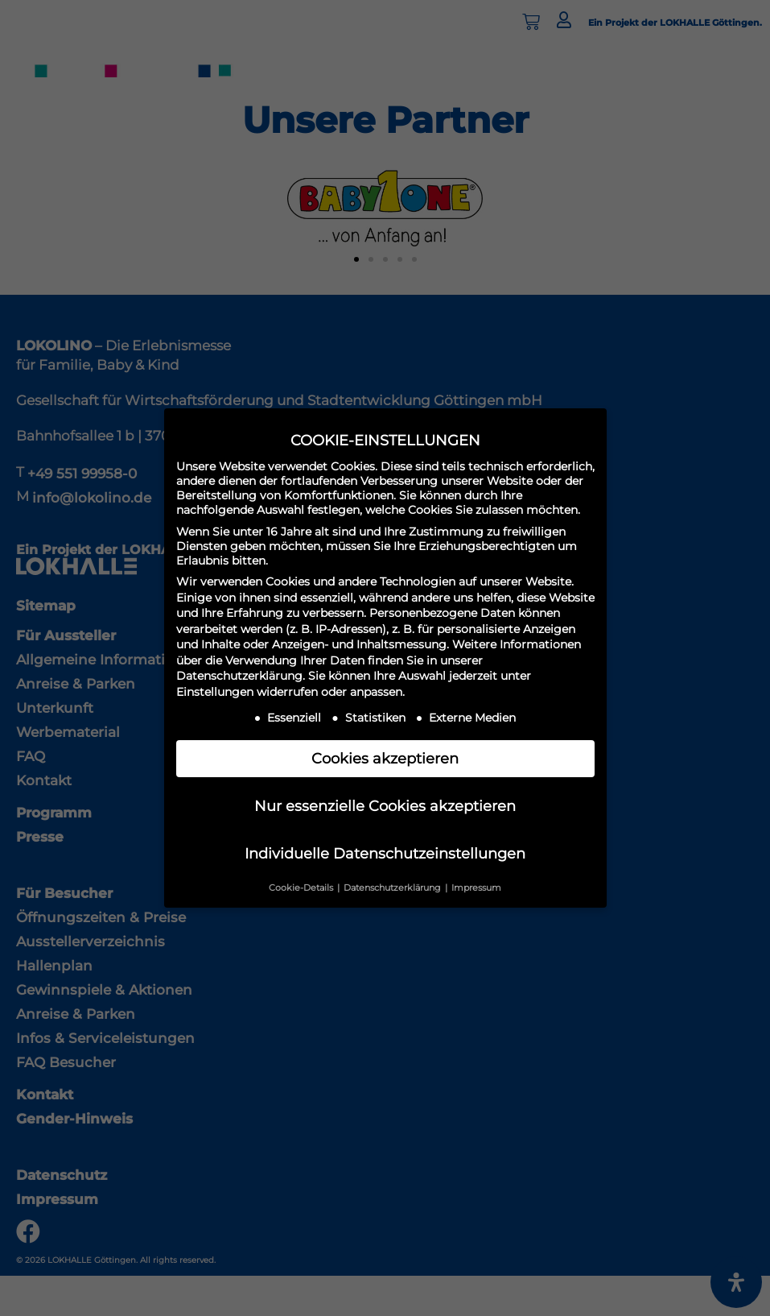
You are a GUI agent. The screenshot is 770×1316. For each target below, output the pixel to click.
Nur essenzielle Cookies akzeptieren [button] (385, 805)
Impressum (476, 888)
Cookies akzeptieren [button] (385, 758)
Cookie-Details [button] (302, 888)
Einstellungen (214, 692)
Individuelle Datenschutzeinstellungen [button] (385, 853)
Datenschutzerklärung (239, 675)
